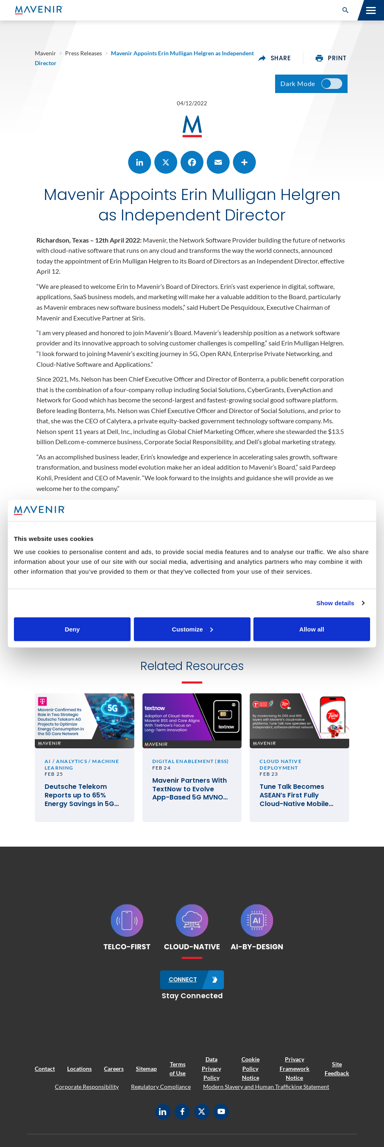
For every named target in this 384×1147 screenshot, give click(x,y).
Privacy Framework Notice (294, 1071)
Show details (335, 603)
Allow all (311, 628)
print (331, 58)
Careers (114, 1071)
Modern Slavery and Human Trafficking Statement (266, 1089)
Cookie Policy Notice (251, 1071)
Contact (45, 1071)
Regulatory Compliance (161, 1089)
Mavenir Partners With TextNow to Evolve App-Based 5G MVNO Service (189, 792)
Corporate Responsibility (87, 1089)
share (274, 58)
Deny (72, 628)
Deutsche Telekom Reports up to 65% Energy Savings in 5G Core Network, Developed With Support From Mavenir (82, 799)
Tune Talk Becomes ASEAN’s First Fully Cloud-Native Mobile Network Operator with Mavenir (298, 799)
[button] (345, 10)
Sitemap (146, 1071)
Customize (192, 628)
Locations (79, 1071)
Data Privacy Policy (211, 1071)
